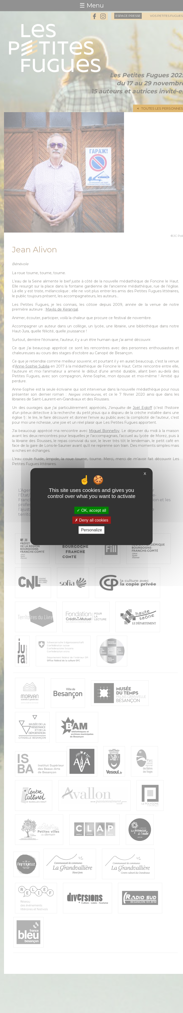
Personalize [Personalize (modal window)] (91, 530)
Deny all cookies (91, 520)
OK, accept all (91, 510)
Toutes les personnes (162, 108)
